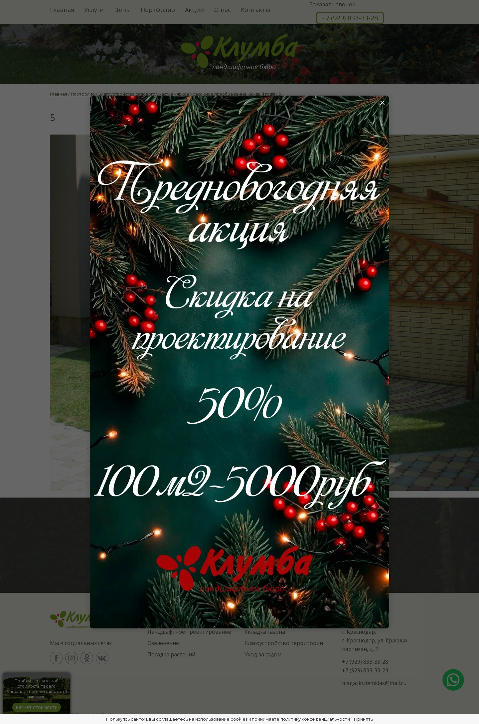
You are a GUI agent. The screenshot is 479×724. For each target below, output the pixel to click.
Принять (363, 719)
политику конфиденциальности (315, 719)
